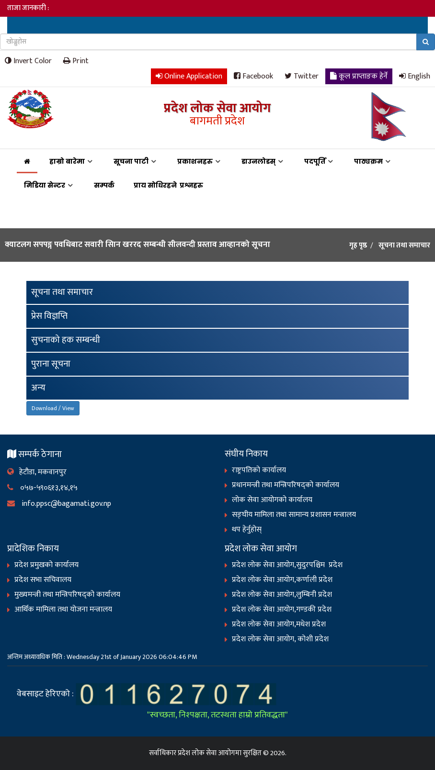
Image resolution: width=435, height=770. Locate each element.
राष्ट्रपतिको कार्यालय (259, 470)
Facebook (253, 75)
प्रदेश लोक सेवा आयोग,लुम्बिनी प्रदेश (282, 594)
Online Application (189, 75)
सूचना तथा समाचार (62, 292)
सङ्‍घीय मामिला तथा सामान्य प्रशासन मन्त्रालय (294, 514)
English (414, 75)
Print (76, 60)
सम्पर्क (104, 185)
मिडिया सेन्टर (44, 185)
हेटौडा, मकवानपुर (37, 472)
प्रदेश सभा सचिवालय (42, 579)
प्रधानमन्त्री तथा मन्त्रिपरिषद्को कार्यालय (285, 485)
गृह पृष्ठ (358, 245)
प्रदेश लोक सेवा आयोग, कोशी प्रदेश (280, 639)
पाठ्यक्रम (368, 161)
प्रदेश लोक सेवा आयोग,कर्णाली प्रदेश (282, 579)
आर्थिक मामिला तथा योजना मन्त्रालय (63, 609)
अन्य (38, 387)
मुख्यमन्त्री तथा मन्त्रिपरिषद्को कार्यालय (67, 594)
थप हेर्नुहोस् (247, 529)
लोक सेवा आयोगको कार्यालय (272, 499)
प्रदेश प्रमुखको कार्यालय (46, 564)
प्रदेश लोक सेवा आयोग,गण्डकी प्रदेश (282, 609)
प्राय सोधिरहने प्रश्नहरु (170, 185)
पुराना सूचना (50, 364)
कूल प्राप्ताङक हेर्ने (359, 75)
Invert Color (28, 60)
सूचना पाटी (131, 161)
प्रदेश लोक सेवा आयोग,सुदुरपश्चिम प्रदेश (287, 564)
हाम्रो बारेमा (67, 161)
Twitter (302, 75)
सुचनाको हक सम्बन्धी (65, 340)
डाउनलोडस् (258, 161)
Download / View (53, 408)
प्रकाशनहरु (195, 161)
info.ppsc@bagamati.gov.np (59, 503)
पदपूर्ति (314, 161)
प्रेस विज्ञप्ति (49, 316)
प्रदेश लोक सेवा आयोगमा (209, 753)
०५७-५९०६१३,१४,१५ (42, 487)
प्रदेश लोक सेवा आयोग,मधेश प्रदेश (279, 624)
